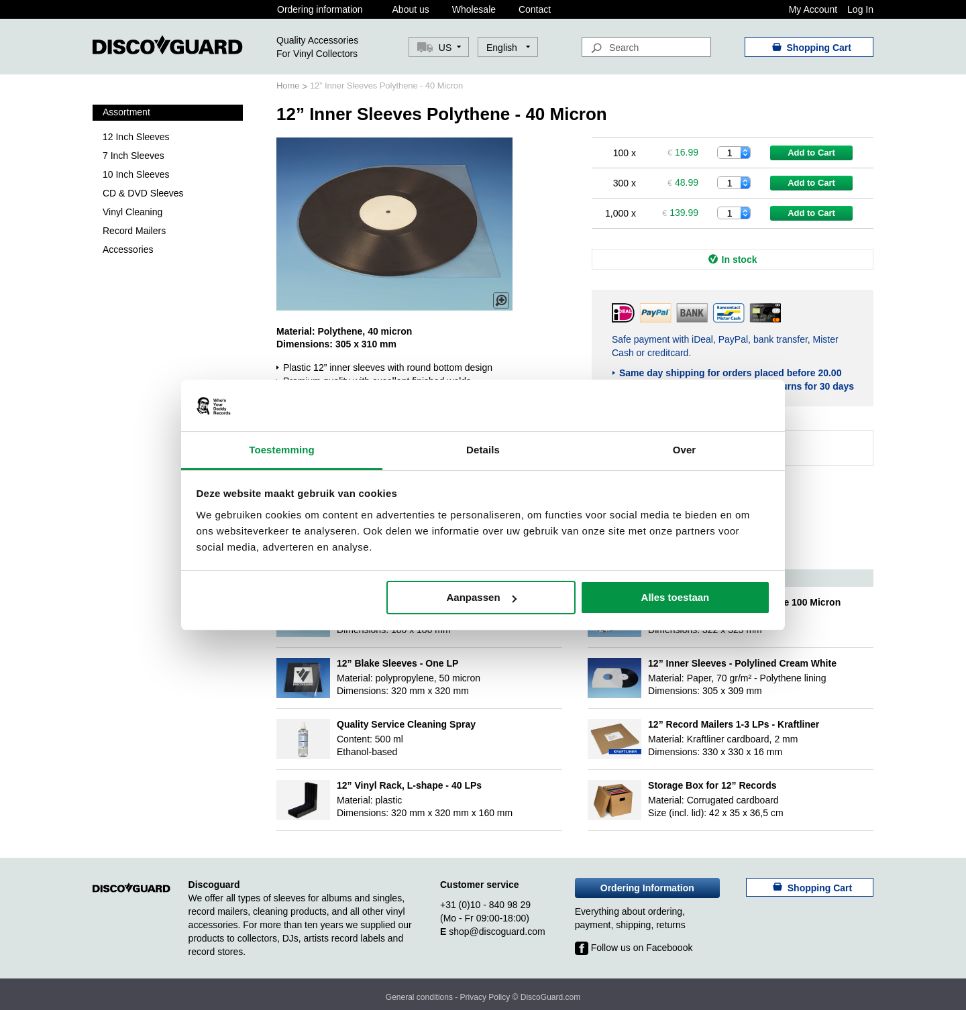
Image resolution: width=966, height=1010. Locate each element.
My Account (813, 9)
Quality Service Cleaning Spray (406, 724)
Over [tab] (684, 449)
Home (289, 85)
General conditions (419, 997)
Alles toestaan (675, 597)
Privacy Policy (485, 997)
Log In (860, 9)
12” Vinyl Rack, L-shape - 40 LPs (409, 785)
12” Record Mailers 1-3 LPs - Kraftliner (733, 724)
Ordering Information (647, 888)
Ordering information (320, 9)
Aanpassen (482, 597)
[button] (508, 48)
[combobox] (646, 47)
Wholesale (474, 9)
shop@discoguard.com (497, 931)
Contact (535, 9)
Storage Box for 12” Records (712, 785)
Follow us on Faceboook (634, 947)
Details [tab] (483, 449)
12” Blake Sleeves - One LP (397, 663)
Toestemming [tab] (282, 449)
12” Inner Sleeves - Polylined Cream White (742, 663)
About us (410, 9)
